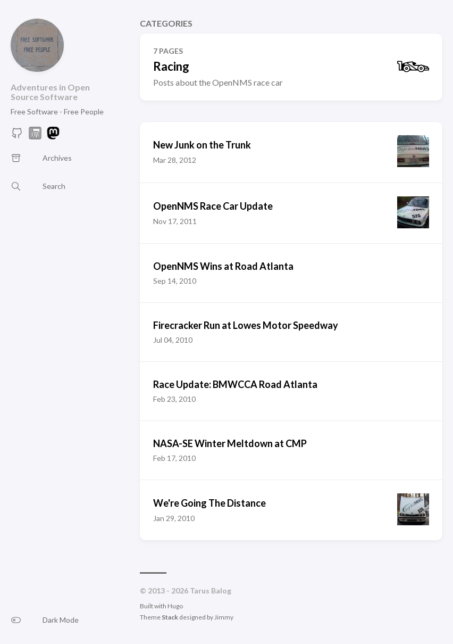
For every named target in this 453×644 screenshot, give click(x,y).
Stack (170, 617)
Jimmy (223, 617)
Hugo (175, 606)
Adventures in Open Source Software (50, 92)
